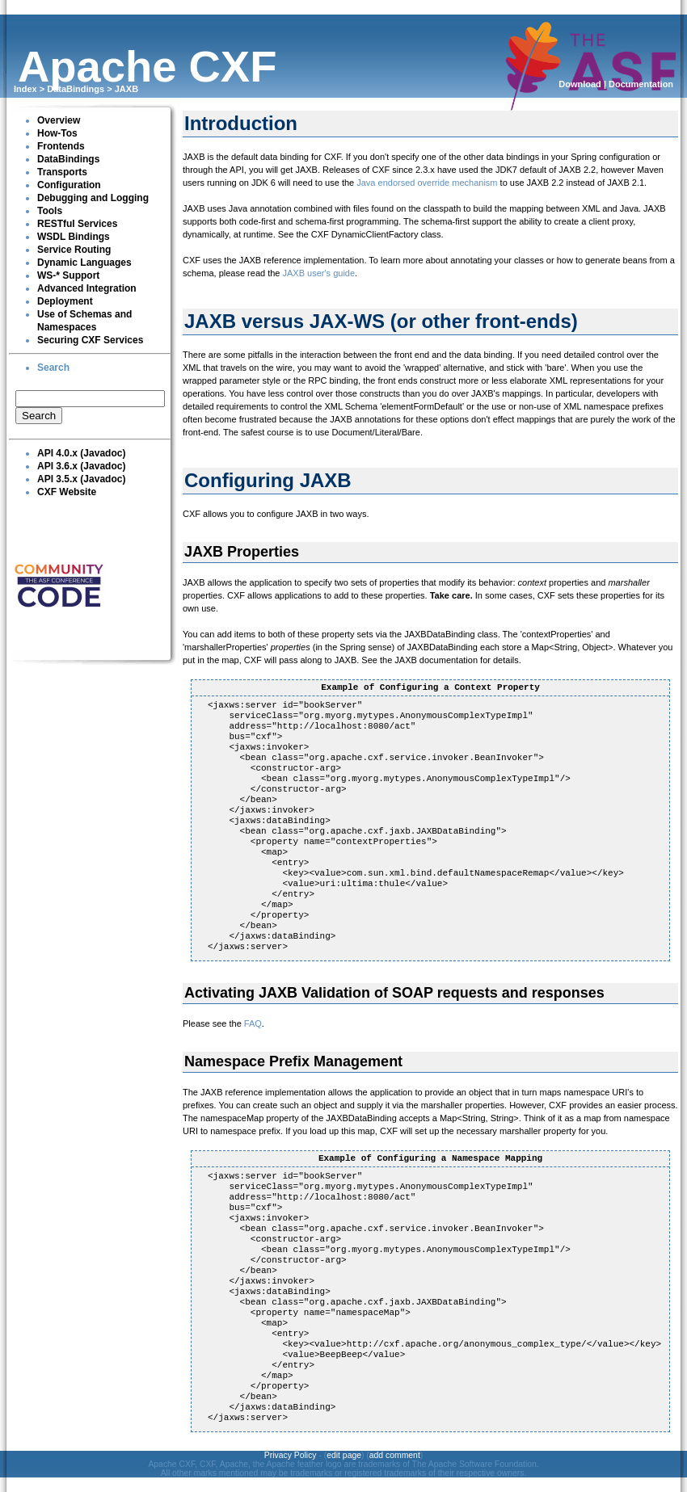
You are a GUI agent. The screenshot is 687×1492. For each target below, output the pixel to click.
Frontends (61, 146)
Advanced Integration (87, 288)
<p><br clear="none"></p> (90, 408)
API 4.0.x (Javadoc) (81, 453)
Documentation (641, 84)
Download (579, 84)
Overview (58, 120)
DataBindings (75, 89)
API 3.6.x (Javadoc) (81, 466)
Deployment (65, 301)
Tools (49, 210)
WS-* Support (68, 275)
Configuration (69, 185)
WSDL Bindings (73, 236)
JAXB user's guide (319, 273)
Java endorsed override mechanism (426, 182)
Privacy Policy (290, 1455)
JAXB (126, 89)
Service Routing (74, 249)
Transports (62, 172)
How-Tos (57, 133)
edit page (344, 1455)
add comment (394, 1455)
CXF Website (66, 492)
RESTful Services (77, 223)
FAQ (253, 1023)
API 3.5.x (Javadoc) (81, 479)
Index (25, 89)
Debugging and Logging (93, 198)
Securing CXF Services (90, 340)
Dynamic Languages (84, 262)
